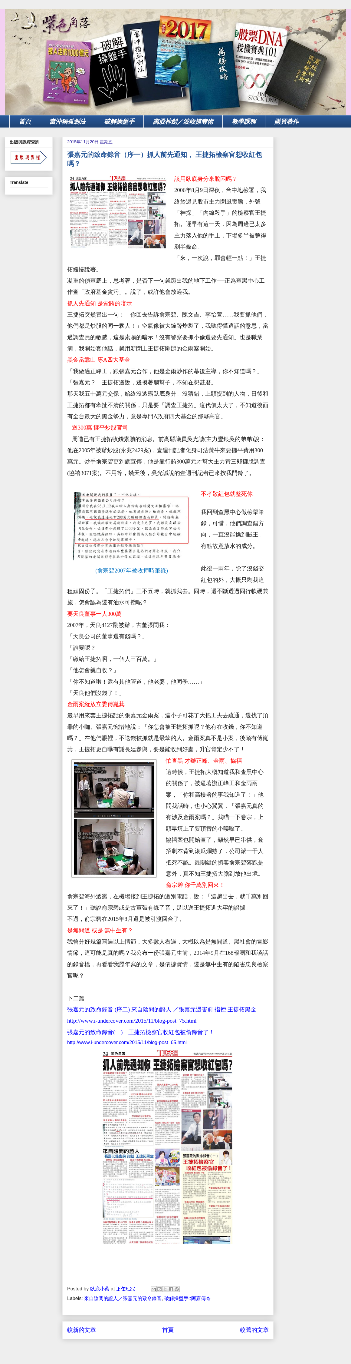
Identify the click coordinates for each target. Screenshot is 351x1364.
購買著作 (286, 121)
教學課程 (244, 121)
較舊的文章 (254, 1330)
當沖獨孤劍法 (67, 121)
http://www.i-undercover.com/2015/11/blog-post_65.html (127, 1042)
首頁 (25, 121)
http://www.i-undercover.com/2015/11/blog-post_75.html (132, 1020)
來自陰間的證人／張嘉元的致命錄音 (123, 1298)
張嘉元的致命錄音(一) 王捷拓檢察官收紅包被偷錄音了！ (141, 1032)
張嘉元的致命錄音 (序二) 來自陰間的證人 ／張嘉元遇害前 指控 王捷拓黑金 (161, 1009)
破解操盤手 (119, 121)
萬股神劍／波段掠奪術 (183, 121)
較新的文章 (81, 1330)
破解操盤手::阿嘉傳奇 (187, 1298)
